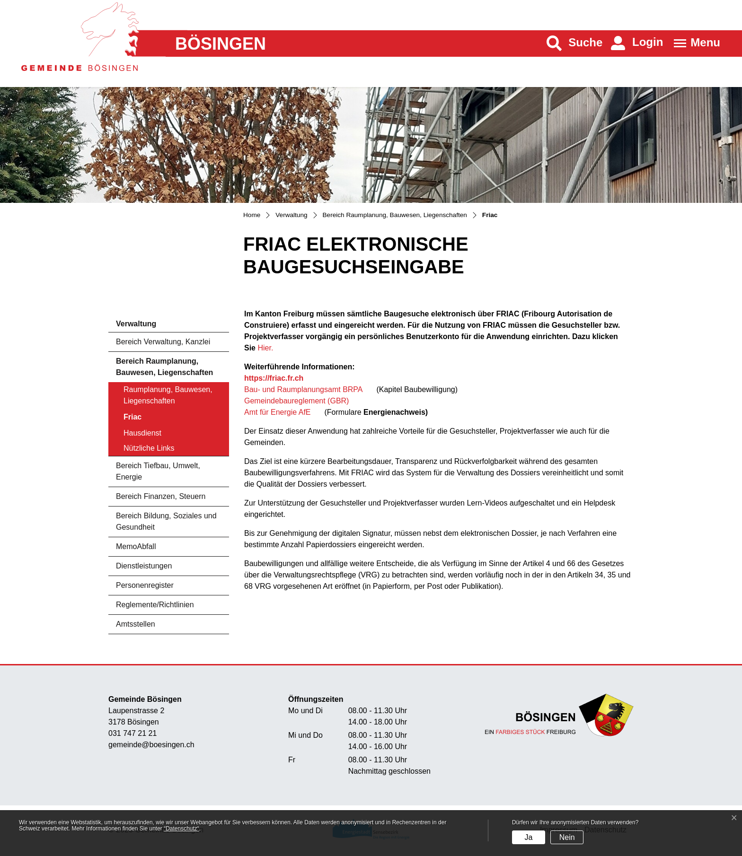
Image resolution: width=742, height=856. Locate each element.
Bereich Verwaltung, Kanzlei (163, 342)
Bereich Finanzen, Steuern (160, 496)
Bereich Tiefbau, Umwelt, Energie (158, 471)
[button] (574, 43)
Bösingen (220, 43)
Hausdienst (142, 433)
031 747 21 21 (132, 733)
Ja (528, 837)
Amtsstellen (135, 624)
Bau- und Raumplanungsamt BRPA (303, 389)
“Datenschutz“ (181, 828)
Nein (567, 837)
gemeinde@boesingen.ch (151, 745)
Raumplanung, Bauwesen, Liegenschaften (168, 395)
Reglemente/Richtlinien (155, 605)
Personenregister (145, 585)
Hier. (265, 348)
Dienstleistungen (144, 566)
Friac (150, 419)
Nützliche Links (149, 448)
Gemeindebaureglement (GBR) (296, 401)
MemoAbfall (136, 546)
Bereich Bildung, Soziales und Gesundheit (166, 521)
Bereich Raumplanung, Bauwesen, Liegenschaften (164, 366)
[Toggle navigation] (694, 43)
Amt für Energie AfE (278, 412)
